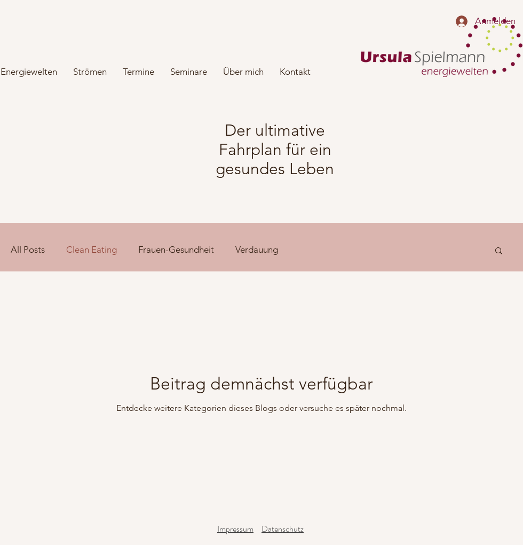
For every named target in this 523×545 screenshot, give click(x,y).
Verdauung (256, 249)
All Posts (28, 249)
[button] (499, 251)
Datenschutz (283, 529)
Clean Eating (91, 249)
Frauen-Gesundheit (176, 249)
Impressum (235, 529)
